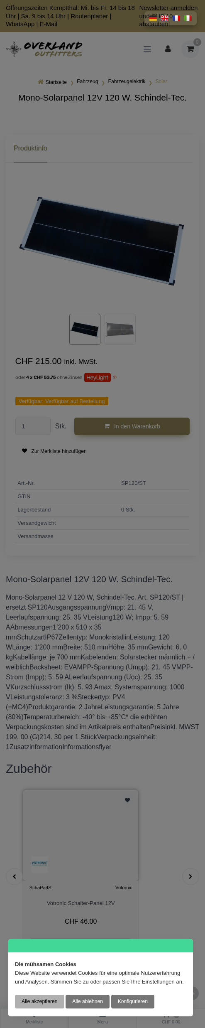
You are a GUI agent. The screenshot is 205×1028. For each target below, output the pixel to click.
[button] (153, 18)
